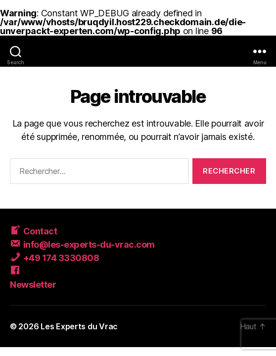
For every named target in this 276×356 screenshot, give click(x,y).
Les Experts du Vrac (79, 326)
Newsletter (33, 284)
